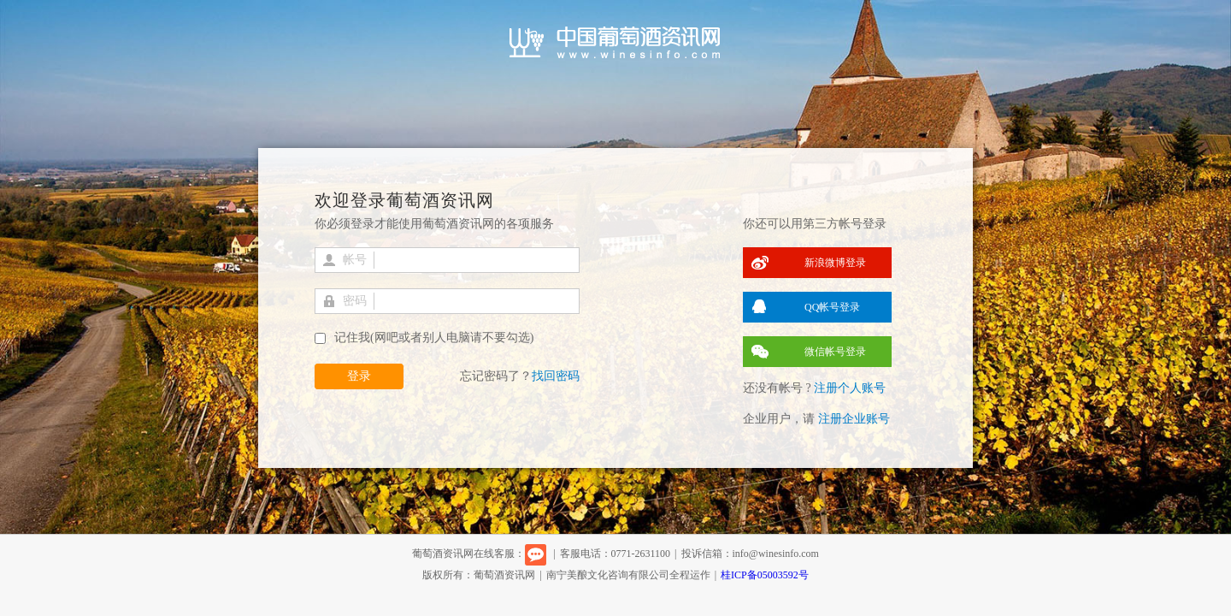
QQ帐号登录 (832, 307)
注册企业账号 (854, 418)
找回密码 (556, 376)
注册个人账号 (850, 388)
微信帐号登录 (835, 352)
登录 (359, 376)
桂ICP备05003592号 (765, 575)
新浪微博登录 (835, 263)
